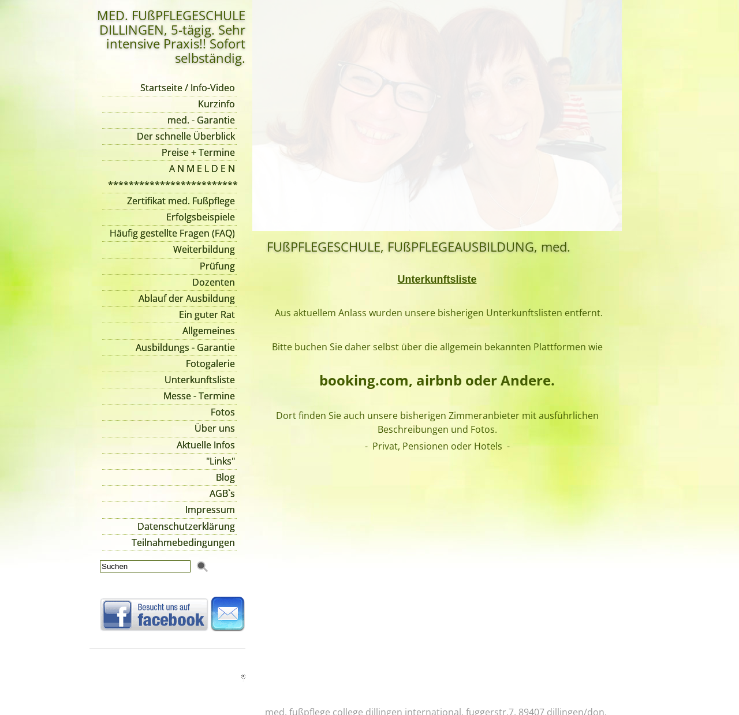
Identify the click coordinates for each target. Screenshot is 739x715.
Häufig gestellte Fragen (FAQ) (172, 233)
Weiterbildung (204, 249)
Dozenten (213, 282)
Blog (225, 477)
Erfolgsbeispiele (200, 217)
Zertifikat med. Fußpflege (181, 200)
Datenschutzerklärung (186, 526)
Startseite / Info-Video (187, 87)
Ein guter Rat (207, 314)
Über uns (215, 428)
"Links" (220, 461)
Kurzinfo (216, 104)
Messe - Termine (199, 396)
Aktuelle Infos (206, 445)
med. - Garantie (201, 120)
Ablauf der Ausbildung (187, 298)
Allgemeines (208, 330)
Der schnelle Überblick (186, 136)
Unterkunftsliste (200, 379)
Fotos (223, 412)
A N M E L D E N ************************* (172, 176)
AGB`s (222, 493)
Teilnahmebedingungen (183, 542)
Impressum (210, 509)
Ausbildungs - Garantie (185, 347)
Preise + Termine (198, 152)
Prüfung (217, 266)
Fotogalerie (210, 363)
